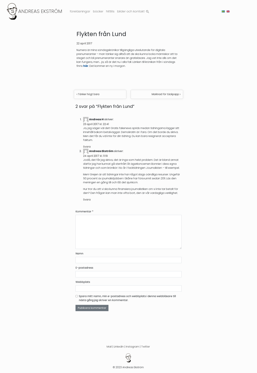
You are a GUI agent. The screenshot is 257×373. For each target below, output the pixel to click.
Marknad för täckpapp (166, 94)
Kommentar (84, 211)
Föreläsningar (80, 11)
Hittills (110, 11)
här (85, 65)
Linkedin (119, 347)
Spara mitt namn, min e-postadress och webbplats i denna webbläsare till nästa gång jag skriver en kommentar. (127, 298)
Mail (109, 347)
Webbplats (83, 282)
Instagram (132, 347)
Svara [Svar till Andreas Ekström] (87, 199)
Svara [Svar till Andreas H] (87, 147)
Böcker (98, 11)
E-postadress (84, 268)
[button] (147, 11)
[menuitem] (223, 11)
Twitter (145, 347)
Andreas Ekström (40, 11)
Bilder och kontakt (131, 11)
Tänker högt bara (88, 94)
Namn (79, 253)
